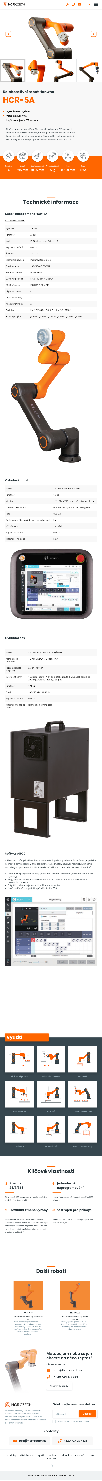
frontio (70, 1476)
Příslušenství (27, 1456)
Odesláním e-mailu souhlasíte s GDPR (73, 1422)
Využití (41, 1456)
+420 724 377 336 (66, 1377)
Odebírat (87, 1414)
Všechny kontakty (59, 1386)
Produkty (12, 1456)
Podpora (53, 1456)
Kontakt (51, 1459)
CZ (86, 4)
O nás (91, 1456)
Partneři (79, 1456)
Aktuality (67, 1456)
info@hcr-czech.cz (68, 1371)
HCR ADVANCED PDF (15, 221)
